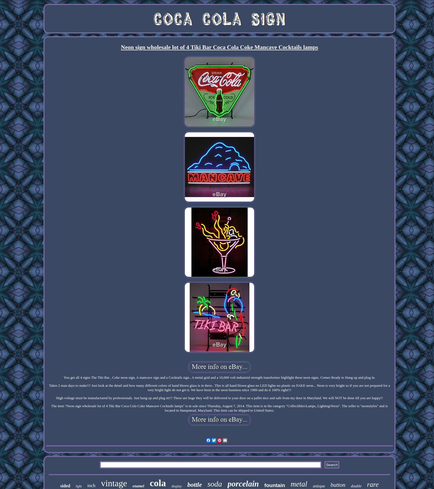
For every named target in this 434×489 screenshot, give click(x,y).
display (176, 486)
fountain (274, 485)
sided (65, 485)
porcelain (243, 483)
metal (299, 484)
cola (158, 483)
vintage (114, 483)
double (356, 486)
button (337, 485)
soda (214, 484)
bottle (194, 484)
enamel (138, 486)
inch (91, 485)
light (79, 486)
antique (319, 486)
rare (373, 484)
